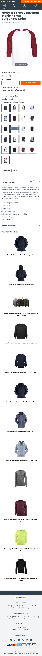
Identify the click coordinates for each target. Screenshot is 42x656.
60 (24, 90)
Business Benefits (18, 608)
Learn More (25, 652)
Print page (37, 181)
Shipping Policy (33, 617)
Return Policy (22, 617)
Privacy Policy (13, 619)
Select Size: (5, 171)
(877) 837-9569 (35, 2)
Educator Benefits (31, 606)
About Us (8, 606)
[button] (24, 6)
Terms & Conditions (26, 619)
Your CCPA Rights (12, 651)
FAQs (15, 617)
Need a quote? (7, 99)
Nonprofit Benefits (18, 606)
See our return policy (9, 96)
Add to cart (30, 83)
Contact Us (8, 617)
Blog (27, 608)
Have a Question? (9, 225)
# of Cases (6, 80)
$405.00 (16, 87)
